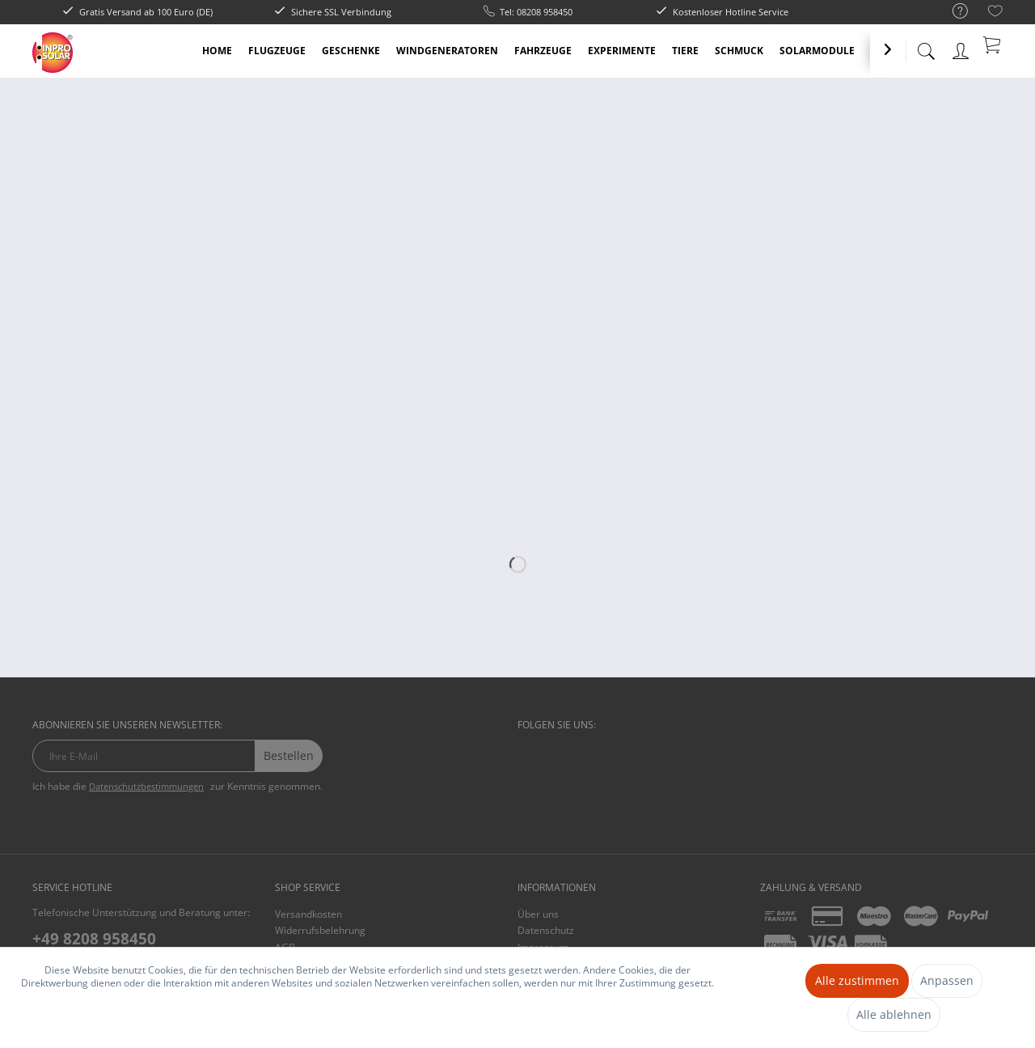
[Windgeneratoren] (447, 51)
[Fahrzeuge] (543, 51)
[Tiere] (685, 51)
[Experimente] (622, 51)
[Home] (217, 51)
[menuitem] (952, 12)
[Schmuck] (739, 51)
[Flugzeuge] (277, 51)
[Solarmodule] (817, 51)
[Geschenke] (351, 51)
